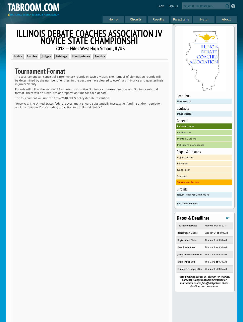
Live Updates (81, 56)
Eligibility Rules (185, 157)
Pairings (61, 56)
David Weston (184, 113)
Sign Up (173, 6)
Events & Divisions (186, 138)
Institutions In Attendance (190, 144)
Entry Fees (182, 163)
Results (100, 56)
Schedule (182, 175)
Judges (46, 56)
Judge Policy (183, 169)
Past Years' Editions (187, 203)
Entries (32, 56)
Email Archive (184, 132)
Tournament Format (188, 182)
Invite (18, 56)
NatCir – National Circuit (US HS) (193, 194)
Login (161, 6)
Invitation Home (185, 126)
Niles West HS (184, 101)
